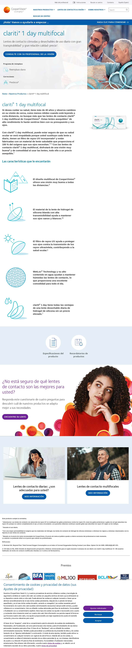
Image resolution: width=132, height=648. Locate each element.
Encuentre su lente (15, 416)
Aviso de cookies (54, 644)
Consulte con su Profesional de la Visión (30, 54)
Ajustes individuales (98, 609)
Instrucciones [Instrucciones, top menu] (81, 2)
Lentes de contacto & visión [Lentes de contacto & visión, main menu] (70, 9)
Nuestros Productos (17, 93)
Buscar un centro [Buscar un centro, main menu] (41, 16)
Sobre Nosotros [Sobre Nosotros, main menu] (96, 9)
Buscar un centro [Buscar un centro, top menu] (96, 2)
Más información (34, 496)
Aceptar (98, 621)
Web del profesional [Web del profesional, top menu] (61, 2)
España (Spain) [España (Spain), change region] (124, 2)
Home (4, 93)
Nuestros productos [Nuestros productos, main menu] (43, 9)
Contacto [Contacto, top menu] (110, 2)
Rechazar (98, 615)
